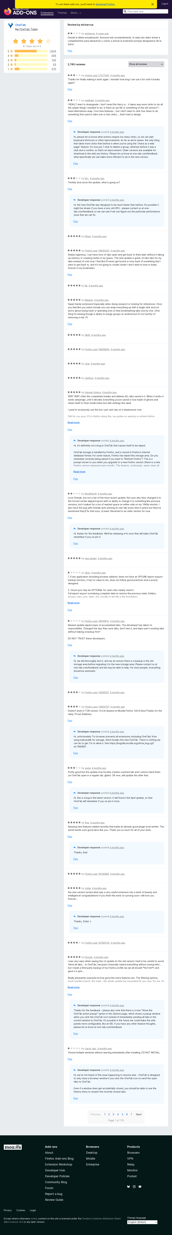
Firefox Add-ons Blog (59, 1158)
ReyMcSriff (90, 493)
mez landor (91, 558)
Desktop (91, 1152)
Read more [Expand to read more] (74, 422)
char (87, 363)
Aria (87, 822)
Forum (49, 1188)
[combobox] (145, 11)
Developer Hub (55, 1170)
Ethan (88, 236)
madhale (89, 100)
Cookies (20, 1210)
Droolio (89, 957)
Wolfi (87, 335)
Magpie (89, 300)
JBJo (87, 572)
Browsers (133, 1152)
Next (139, 1114)
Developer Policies (57, 1176)
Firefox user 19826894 (97, 349)
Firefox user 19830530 (97, 250)
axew (87, 768)
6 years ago (102, 33)
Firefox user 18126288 (97, 874)
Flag (70, 50)
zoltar (88, 888)
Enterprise (92, 1164)
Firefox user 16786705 (97, 942)
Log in (165, 3)
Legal (33, 1210)
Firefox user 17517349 (97, 75)
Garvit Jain (90, 1048)
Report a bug (53, 1194)
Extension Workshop (58, 1164)
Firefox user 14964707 (97, 706)
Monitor (132, 1170)
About (49, 1152)
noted (33, 1218)
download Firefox (105, 4)
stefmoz (89, 378)
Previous (95, 1114)
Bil (86, 285)
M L (87, 178)
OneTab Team (28, 29)
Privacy (8, 1210)
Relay (131, 1164)
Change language (136, 1217)
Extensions (47, 12)
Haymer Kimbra (93, 392)
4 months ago (117, 75)
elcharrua (90, 33)
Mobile (90, 1158)
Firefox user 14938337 (97, 692)
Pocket (132, 1176)
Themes (62, 12)
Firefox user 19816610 (97, 621)
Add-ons (51, 1146)
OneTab (20, 25)
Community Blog (56, 1182)
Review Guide (54, 1199)
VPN (130, 1158)
